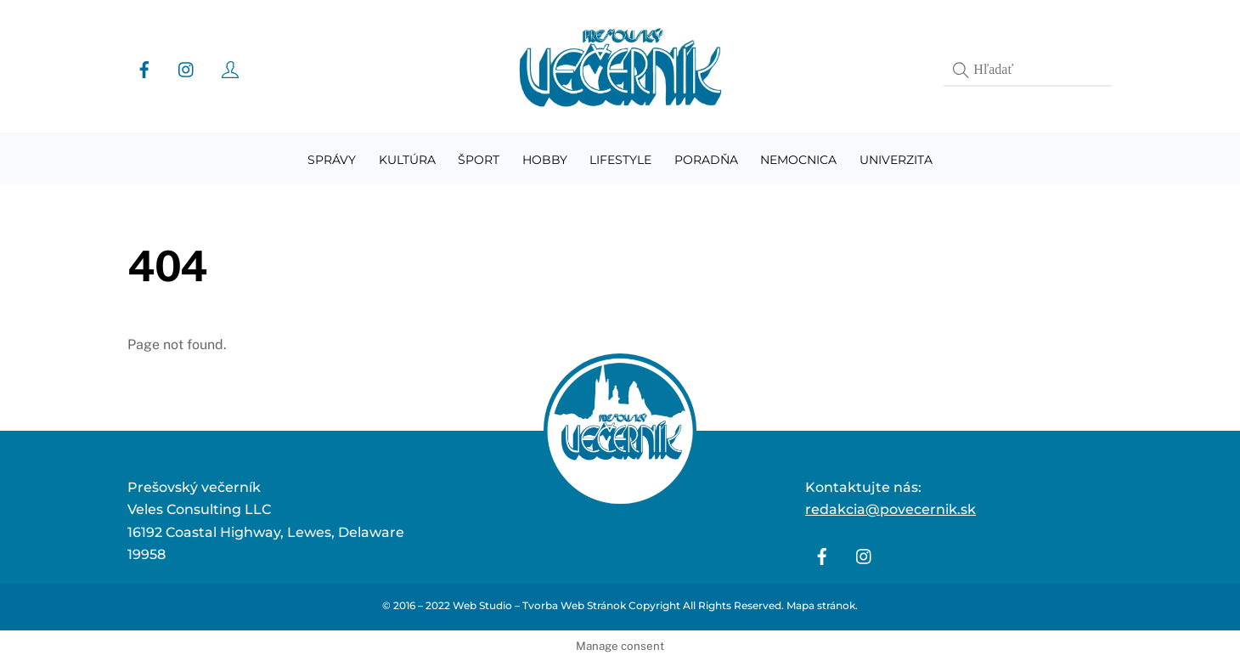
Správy (331, 159)
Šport (478, 159)
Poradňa (706, 159)
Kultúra (407, 159)
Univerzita (896, 159)
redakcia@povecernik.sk (890, 509)
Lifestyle (620, 159)
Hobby (544, 159)
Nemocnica (798, 159)
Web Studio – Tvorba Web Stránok (539, 605)
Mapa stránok (820, 605)
